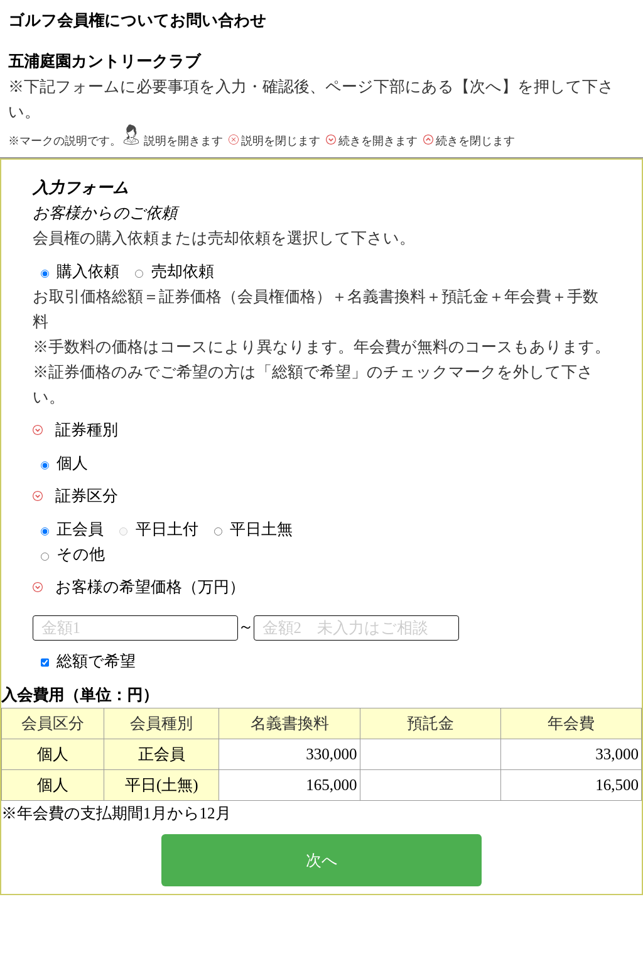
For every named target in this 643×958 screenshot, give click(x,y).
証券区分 (86, 495)
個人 (72, 462)
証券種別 (86, 429)
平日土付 (167, 528)
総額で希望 (96, 660)
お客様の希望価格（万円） (150, 586)
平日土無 (261, 528)
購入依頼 (88, 271)
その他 (81, 554)
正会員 (80, 528)
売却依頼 (182, 271)
